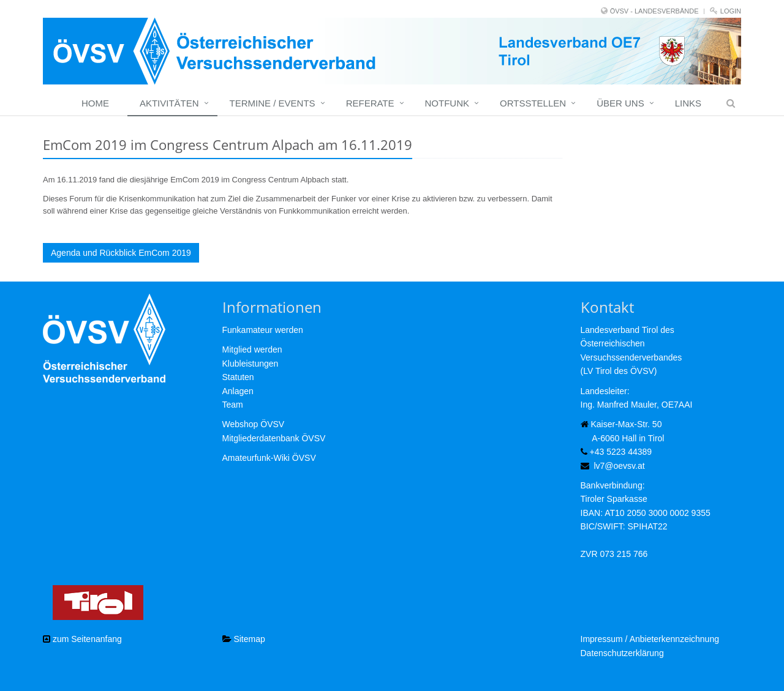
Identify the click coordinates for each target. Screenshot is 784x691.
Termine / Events (272, 103)
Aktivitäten (169, 103)
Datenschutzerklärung (622, 653)
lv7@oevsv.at (619, 466)
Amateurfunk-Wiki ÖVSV (269, 458)
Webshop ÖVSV (253, 424)
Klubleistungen (250, 363)
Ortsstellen (533, 103)
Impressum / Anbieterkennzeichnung (650, 639)
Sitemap (243, 639)
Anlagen (238, 391)
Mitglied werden (252, 349)
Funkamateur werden (262, 330)
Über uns (620, 103)
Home (95, 103)
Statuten (238, 377)
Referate (370, 103)
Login (730, 11)
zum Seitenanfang (82, 639)
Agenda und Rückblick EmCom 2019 (121, 253)
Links (688, 103)
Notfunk (447, 103)
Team (232, 404)
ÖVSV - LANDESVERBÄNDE (654, 11)
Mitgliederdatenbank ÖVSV (274, 438)
